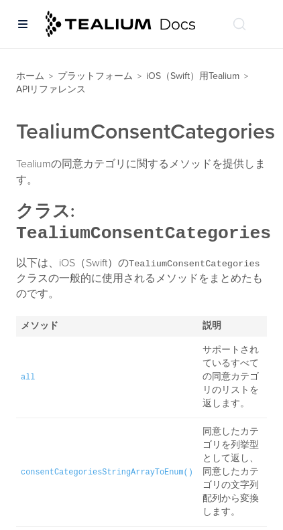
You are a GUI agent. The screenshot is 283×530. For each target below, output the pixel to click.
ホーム (30, 76)
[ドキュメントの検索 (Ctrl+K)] (239, 24)
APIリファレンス (51, 89)
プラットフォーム (95, 76)
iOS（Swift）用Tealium (192, 76)
